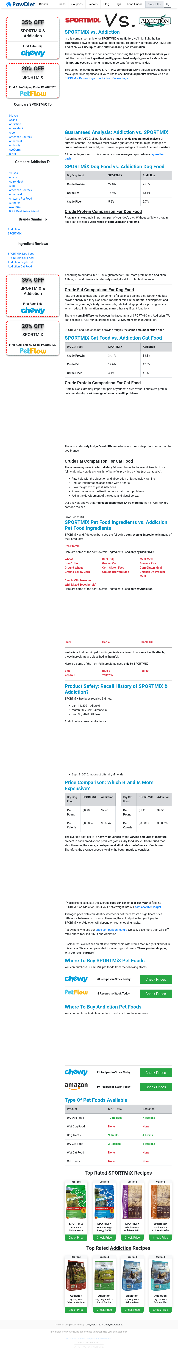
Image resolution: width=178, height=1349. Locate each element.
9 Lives (13, 115)
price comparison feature (111, 929)
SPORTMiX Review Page (80, 78)
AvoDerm (15, 149)
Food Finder (134, 4)
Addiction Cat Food (20, 266)
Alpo (12, 132)
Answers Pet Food (20, 198)
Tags (118, 4)
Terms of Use (62, 1324)
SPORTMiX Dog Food (21, 253)
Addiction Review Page (113, 78)
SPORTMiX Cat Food (21, 258)
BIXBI (12, 154)
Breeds (61, 4)
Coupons (77, 4)
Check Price (76, 1237)
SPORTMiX (14, 233)
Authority (14, 145)
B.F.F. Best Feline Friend (24, 211)
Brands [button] (44, 4)
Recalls (93, 4)
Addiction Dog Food (20, 262)
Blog (106, 4)
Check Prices (155, 979)
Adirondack (16, 128)
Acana (13, 120)
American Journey (20, 137)
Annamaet (15, 141)
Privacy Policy (77, 1324)
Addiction (15, 124)
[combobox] (154, 4)
